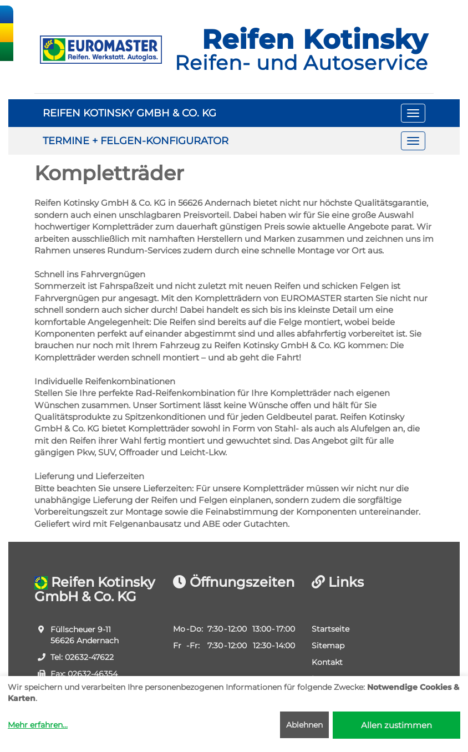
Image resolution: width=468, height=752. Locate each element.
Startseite (330, 629)
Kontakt (327, 662)
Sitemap (328, 646)
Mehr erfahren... (38, 725)
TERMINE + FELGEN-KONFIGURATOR (135, 141)
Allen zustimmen (396, 725)
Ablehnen (304, 725)
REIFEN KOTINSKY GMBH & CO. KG (129, 113)
